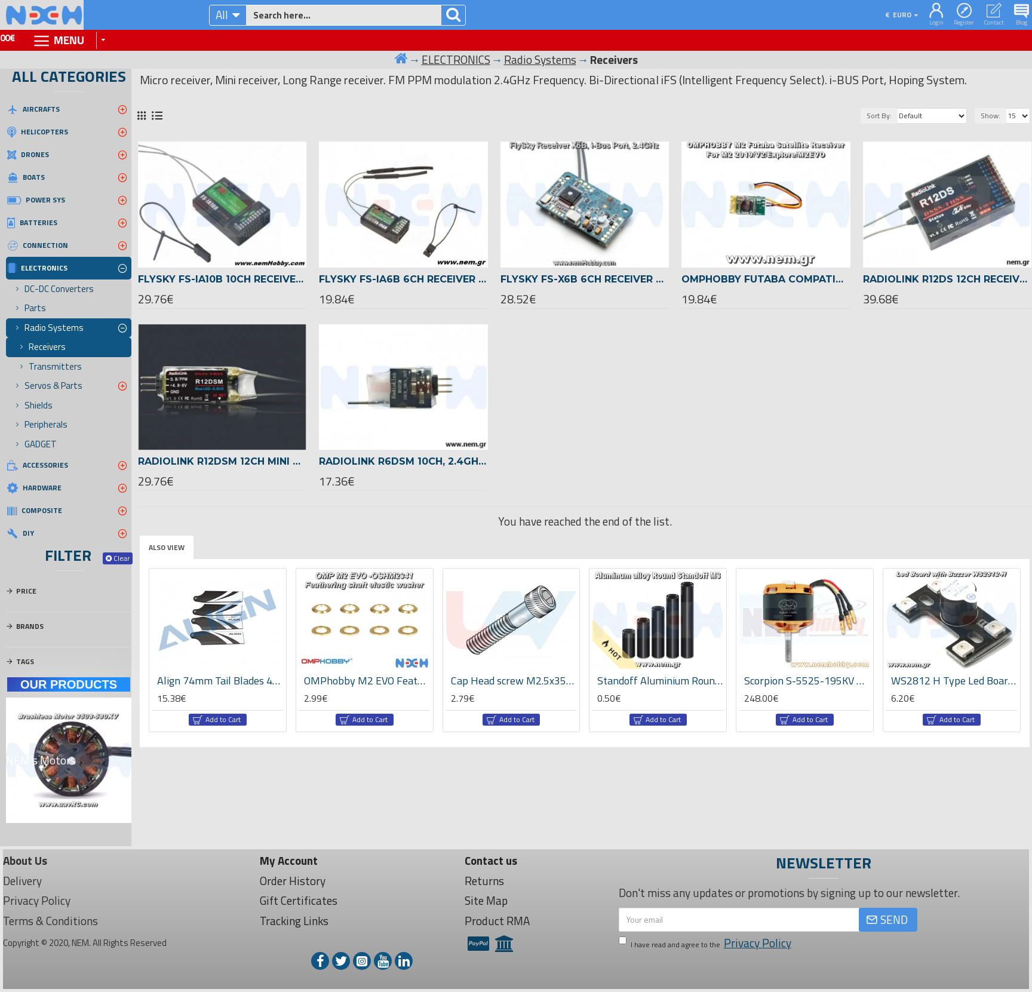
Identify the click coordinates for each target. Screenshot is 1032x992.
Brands (30, 626)
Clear (121, 558)
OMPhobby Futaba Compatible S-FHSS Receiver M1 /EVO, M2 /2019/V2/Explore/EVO (765, 279)
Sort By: (879, 115)
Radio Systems (540, 59)
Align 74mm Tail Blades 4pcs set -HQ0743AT (220, 680)
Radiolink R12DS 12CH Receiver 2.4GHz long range (947, 279)
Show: (990, 115)
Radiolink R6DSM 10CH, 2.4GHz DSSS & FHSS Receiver (403, 461)
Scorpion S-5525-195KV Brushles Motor (807, 680)
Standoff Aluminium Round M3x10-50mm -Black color (660, 680)
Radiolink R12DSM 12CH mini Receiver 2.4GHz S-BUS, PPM (222, 461)
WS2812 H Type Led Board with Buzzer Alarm (954, 680)
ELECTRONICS (456, 59)
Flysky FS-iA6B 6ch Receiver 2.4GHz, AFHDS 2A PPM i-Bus (403, 279)
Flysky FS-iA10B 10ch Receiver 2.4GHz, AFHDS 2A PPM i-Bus (222, 279)
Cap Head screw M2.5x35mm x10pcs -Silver (514, 680)
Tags (25, 661)
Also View (167, 547)
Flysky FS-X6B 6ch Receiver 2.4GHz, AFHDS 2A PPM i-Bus (584, 279)
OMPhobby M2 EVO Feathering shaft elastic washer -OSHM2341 (367, 680)
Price (26, 591)
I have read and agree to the (706, 943)
